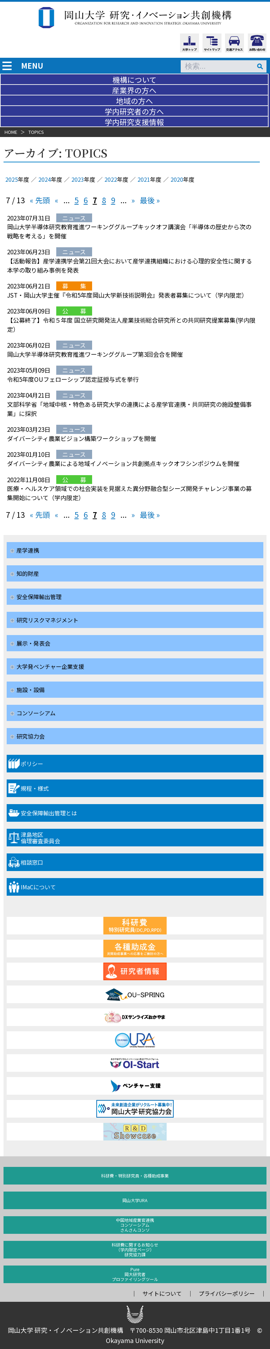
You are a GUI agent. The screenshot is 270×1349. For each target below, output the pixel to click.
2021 (143, 179)
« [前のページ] (56, 200)
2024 (44, 179)
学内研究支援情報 (134, 122)
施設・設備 (31, 689)
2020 (177, 179)
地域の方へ (134, 100)
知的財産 (28, 573)
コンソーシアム (36, 713)
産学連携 (28, 550)
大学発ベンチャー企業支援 (50, 666)
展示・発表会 (33, 643)
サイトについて (162, 1293)
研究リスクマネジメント (47, 620)
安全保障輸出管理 (39, 596)
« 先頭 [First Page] (40, 200)
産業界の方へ (134, 90)
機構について (134, 79)
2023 (77, 179)
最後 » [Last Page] (150, 200)
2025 (11, 179)
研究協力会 (31, 736)
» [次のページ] (133, 200)
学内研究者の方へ (134, 111)
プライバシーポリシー (227, 1293)
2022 (110, 179)
